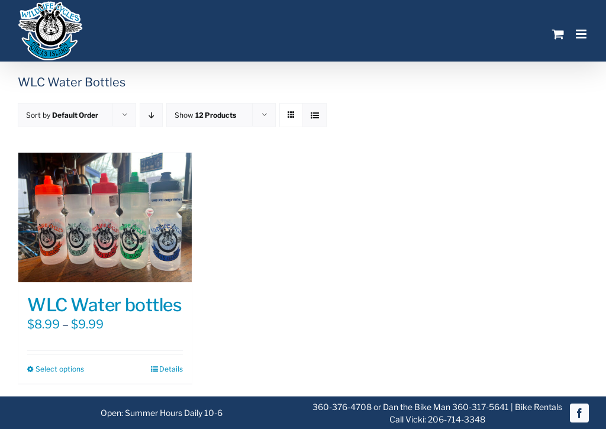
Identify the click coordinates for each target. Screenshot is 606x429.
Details (171, 369)
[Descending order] (151, 115)
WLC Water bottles (104, 304)
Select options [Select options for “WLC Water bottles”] (60, 369)
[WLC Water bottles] (105, 217)
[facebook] (579, 413)
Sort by (62, 115)
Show (205, 115)
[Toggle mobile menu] (582, 34)
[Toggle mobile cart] (558, 34)
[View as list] (314, 115)
